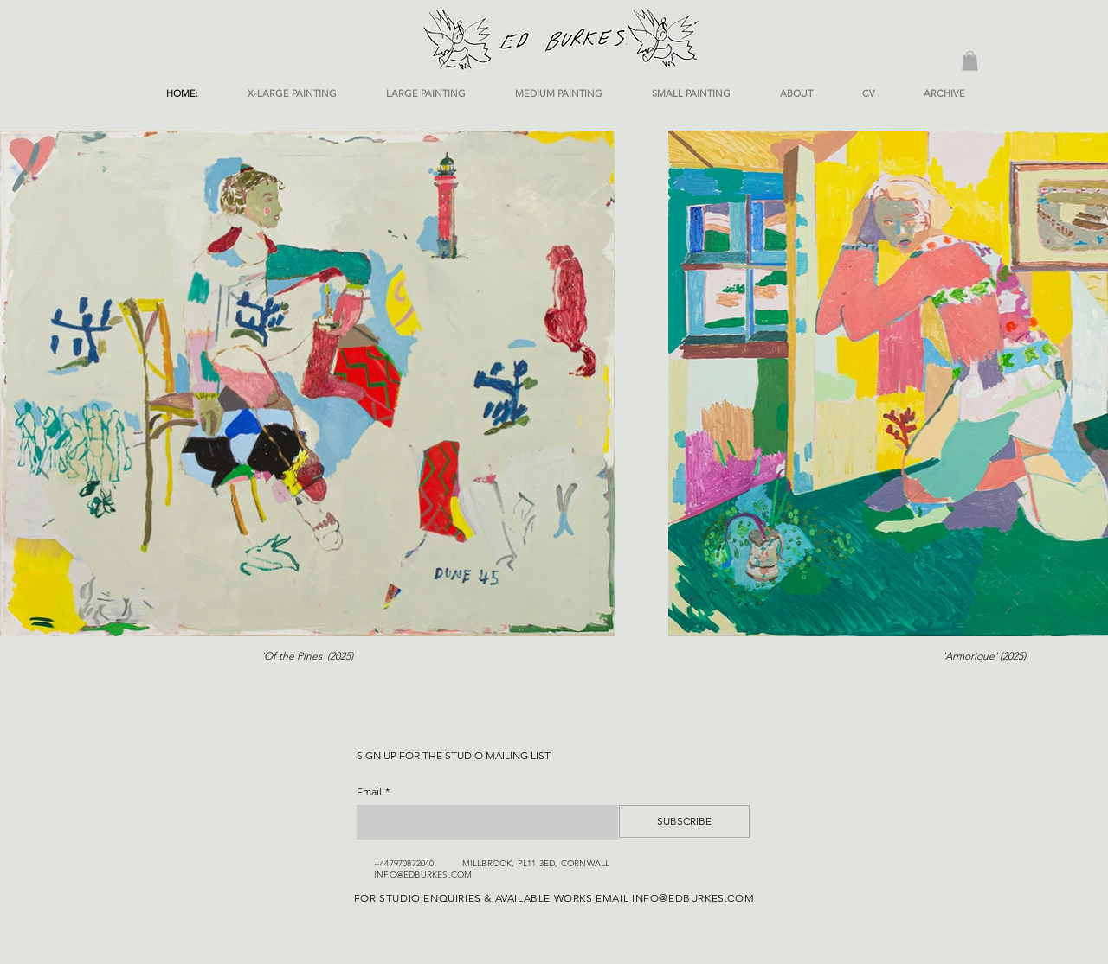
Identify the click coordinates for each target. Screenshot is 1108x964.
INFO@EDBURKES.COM (423, 874)
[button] (970, 61)
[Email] (482, 822)
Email (373, 791)
